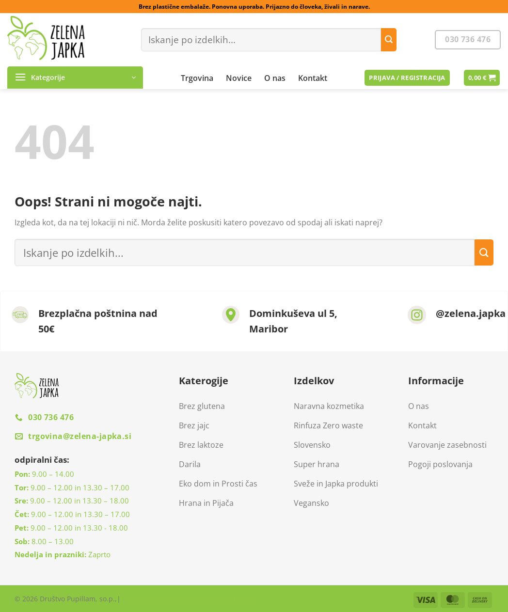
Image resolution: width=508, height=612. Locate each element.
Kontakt (312, 78)
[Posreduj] (389, 39)
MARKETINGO (229, 598)
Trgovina (197, 78)
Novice (239, 78)
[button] (75, 77)
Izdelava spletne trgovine (163, 598)
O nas (275, 78)
